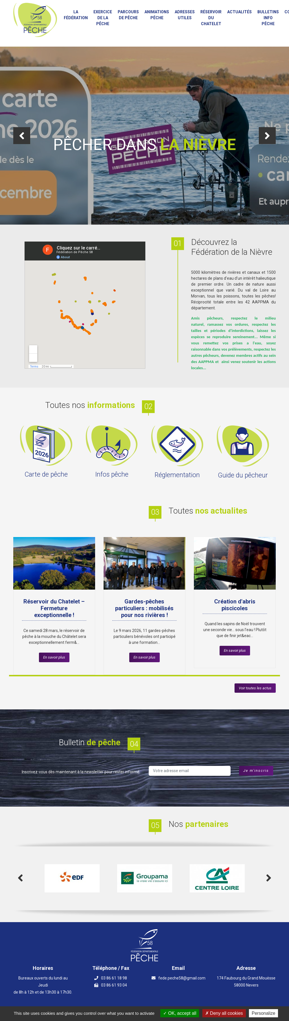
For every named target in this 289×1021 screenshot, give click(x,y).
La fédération (76, 15)
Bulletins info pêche (268, 18)
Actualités (239, 12)
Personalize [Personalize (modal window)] (263, 1013)
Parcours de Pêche (128, 15)
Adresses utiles (185, 15)
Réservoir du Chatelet (211, 18)
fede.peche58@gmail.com (181, 978)
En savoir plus (54, 657)
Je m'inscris (256, 770)
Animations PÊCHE (156, 15)
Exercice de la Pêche (102, 18)
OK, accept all (179, 1013)
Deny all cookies (224, 1013)
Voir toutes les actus (255, 688)
